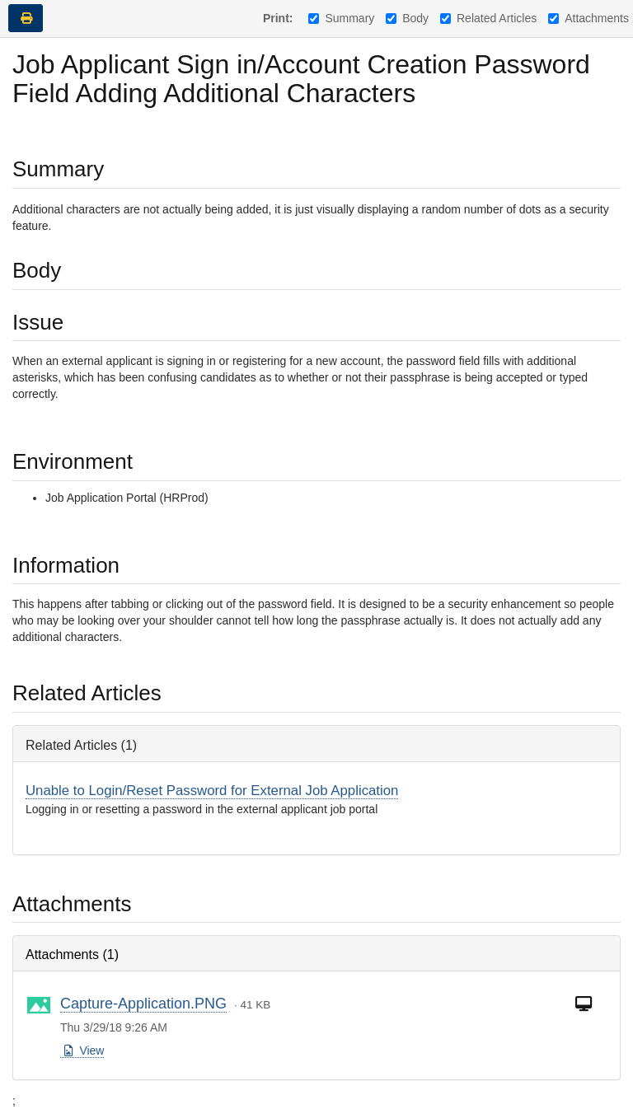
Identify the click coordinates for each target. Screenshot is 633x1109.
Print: (278, 18)
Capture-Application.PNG (143, 1003)
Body (407, 18)
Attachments (588, 18)
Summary (341, 18)
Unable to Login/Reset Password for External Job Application (212, 790)
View (83, 1050)
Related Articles (488, 18)
